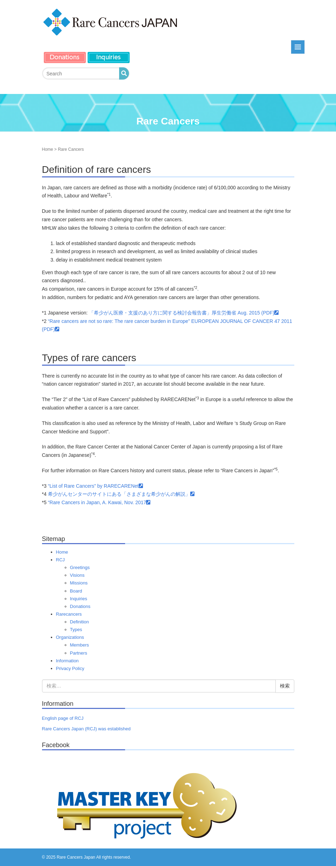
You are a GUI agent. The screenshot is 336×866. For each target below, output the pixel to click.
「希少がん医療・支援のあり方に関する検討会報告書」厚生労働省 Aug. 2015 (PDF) (184, 313)
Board (76, 591)
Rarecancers (69, 614)
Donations (80, 606)
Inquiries (78, 598)
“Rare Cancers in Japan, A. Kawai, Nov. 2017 (99, 502)
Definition (79, 621)
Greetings (80, 567)
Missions (79, 583)
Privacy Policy (70, 668)
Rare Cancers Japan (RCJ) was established (86, 728)
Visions (77, 575)
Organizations (70, 637)
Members (79, 645)
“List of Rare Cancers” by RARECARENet (95, 486)
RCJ (60, 559)
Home (47, 149)
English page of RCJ (63, 718)
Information (67, 660)
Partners (78, 653)
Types (76, 629)
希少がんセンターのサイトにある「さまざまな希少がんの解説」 (121, 494)
